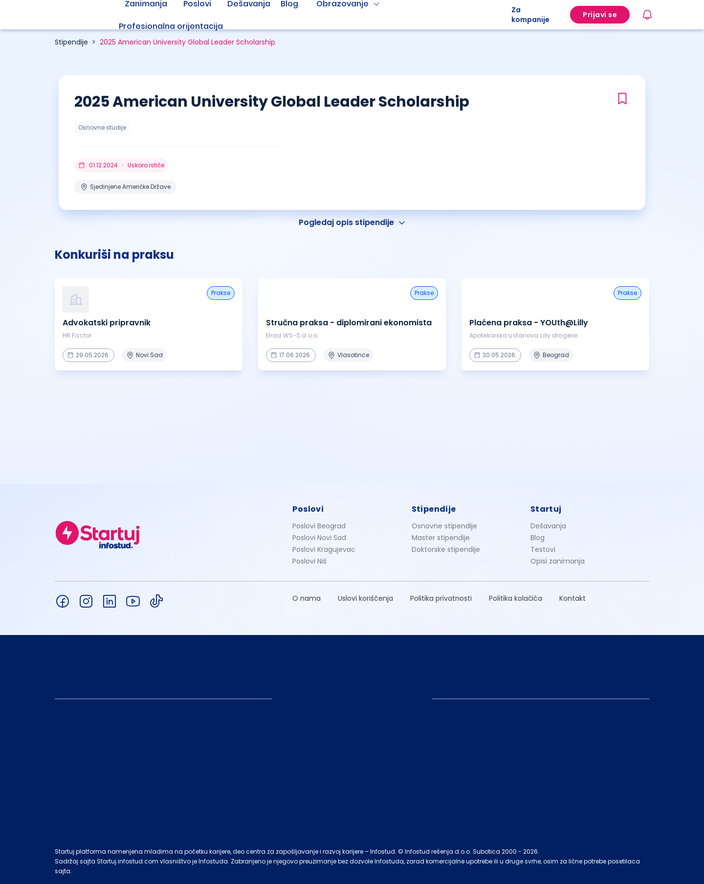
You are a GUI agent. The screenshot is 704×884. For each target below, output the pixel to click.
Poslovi (308, 509)
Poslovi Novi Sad (319, 538)
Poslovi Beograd (319, 526)
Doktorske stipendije (446, 549)
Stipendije (71, 42)
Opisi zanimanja (557, 561)
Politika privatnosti (441, 598)
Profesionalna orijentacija (171, 26)
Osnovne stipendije (444, 526)
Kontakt (572, 598)
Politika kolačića (515, 598)
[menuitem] (183, 26)
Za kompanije (530, 14)
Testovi (542, 549)
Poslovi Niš (309, 561)
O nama (306, 598)
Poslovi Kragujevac (323, 549)
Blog (537, 538)
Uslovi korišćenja (365, 598)
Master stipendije (441, 538)
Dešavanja (548, 526)
